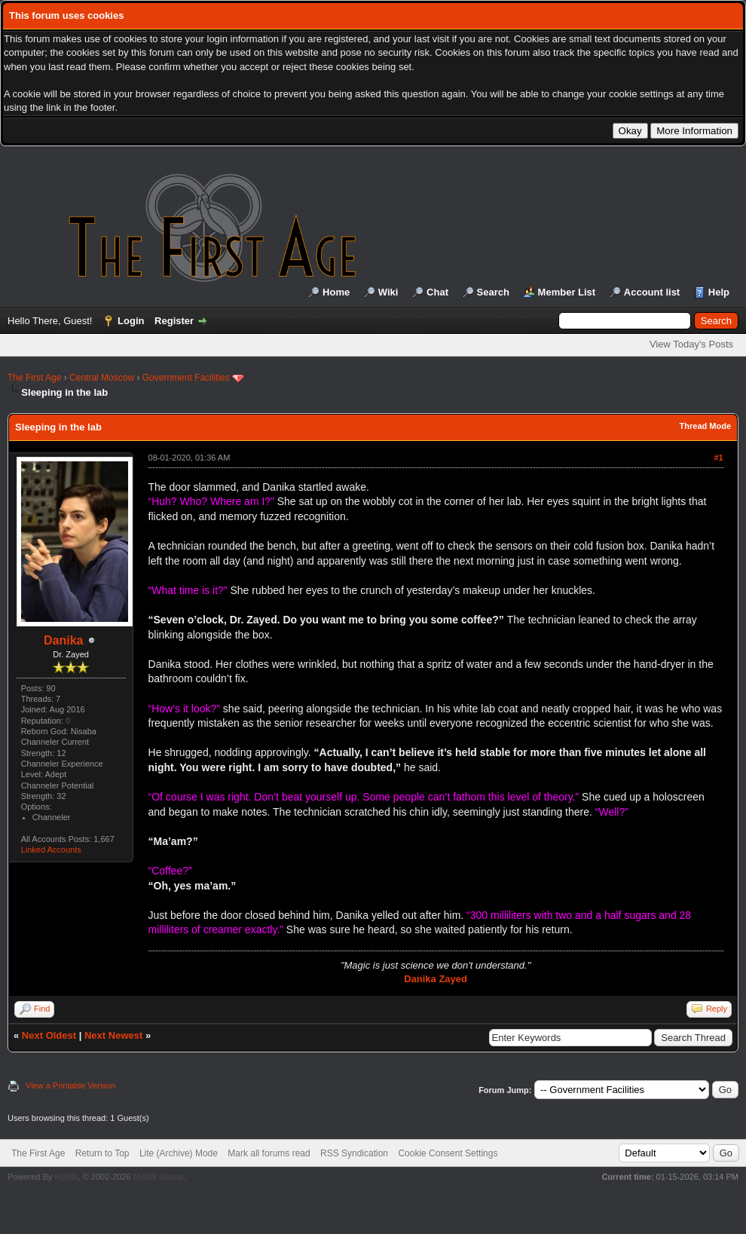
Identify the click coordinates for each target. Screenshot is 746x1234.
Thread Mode (705, 425)
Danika (63, 640)
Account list (652, 292)
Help (718, 292)
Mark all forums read (269, 1153)
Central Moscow (101, 377)
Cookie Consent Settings (447, 1153)
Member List (567, 292)
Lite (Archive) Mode (178, 1153)
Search (493, 292)
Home (336, 292)
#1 (718, 457)
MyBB (66, 1176)
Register (174, 320)
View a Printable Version (70, 1085)
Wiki (388, 292)
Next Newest (113, 1035)
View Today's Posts (691, 344)
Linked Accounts (51, 849)
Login (131, 320)
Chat (437, 292)
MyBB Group (158, 1176)
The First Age (34, 377)
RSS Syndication (354, 1153)
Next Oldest (49, 1035)
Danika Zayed (435, 978)
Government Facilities (186, 377)
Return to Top (102, 1153)
